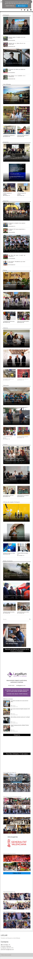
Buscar (5, 619)
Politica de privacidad (6, 955)
